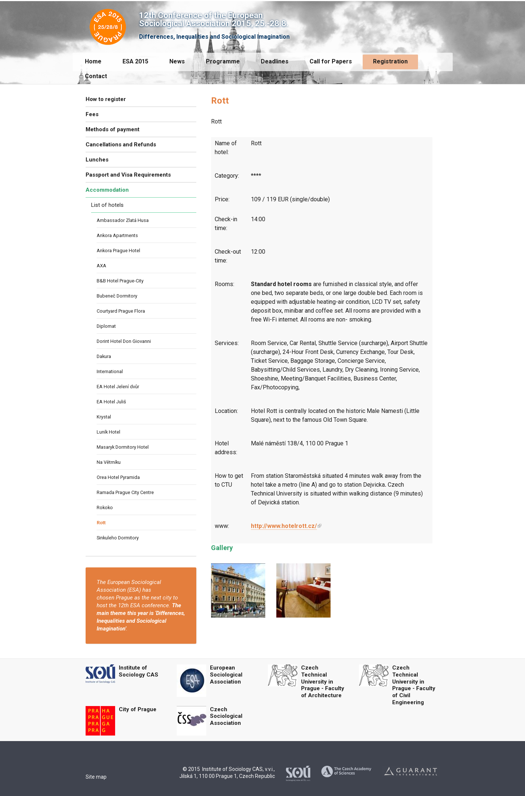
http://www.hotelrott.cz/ (284, 525)
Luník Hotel (108, 432)
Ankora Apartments (117, 235)
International (110, 371)
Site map (96, 777)
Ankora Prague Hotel (118, 250)
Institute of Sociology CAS (138, 671)
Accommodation (107, 190)
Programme (223, 61)
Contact (96, 76)
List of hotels (107, 205)
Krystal (104, 417)
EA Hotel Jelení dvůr (118, 386)
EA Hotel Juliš (111, 401)
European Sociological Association (226, 674)
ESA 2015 (135, 61)
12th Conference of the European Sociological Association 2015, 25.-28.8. (214, 19)
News (177, 61)
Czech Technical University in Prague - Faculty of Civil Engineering (413, 685)
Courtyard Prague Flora (121, 311)
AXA (101, 265)
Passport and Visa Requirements (128, 174)
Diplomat (106, 326)
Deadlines (275, 61)
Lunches (97, 159)
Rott (101, 522)
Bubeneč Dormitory (117, 296)
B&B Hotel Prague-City (120, 281)
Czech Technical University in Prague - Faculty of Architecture (322, 681)
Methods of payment (112, 129)
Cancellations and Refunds (121, 144)
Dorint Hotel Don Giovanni (124, 341)
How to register (106, 99)
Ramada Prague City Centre (125, 492)
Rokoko (105, 507)
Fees (92, 114)
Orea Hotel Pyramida (118, 477)
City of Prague (137, 709)
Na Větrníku (109, 462)
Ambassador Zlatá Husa (123, 220)
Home (93, 61)
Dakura (104, 356)
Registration (390, 61)
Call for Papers (331, 61)
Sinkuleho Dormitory (118, 537)
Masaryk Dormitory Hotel (123, 447)
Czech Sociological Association (226, 716)
